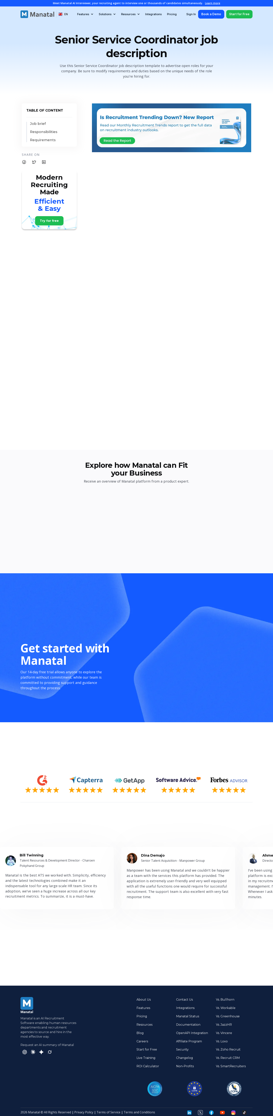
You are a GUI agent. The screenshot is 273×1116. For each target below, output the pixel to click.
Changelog (184, 1058)
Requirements (43, 140)
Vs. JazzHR (224, 1024)
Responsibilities (43, 132)
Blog (140, 1033)
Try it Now (239, 959)
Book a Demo (211, 14)
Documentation (188, 1024)
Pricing (172, 14)
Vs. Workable (225, 1008)
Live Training (145, 1058)
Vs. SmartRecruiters (231, 1066)
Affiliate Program (189, 1041)
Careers (142, 1041)
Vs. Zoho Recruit (228, 1049)
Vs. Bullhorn (225, 999)
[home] (37, 14)
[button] (63, 14)
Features (143, 1008)
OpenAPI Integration (192, 1033)
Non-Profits (185, 1066)
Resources (144, 1024)
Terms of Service (108, 1112)
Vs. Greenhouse (228, 1016)
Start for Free (239, 14)
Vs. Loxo (222, 1041)
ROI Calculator (147, 1066)
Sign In (191, 14)
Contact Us (184, 999)
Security (182, 1049)
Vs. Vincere (224, 1033)
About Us (143, 999)
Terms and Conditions (139, 1112)
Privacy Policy (83, 1112)
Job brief (38, 124)
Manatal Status (187, 1016)
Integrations (153, 14)
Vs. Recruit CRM (228, 1058)
